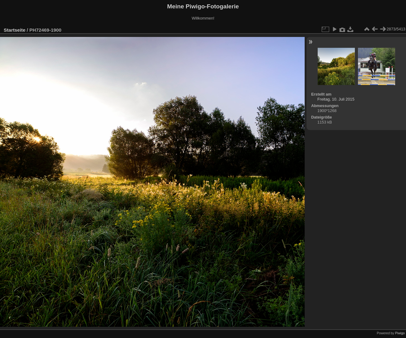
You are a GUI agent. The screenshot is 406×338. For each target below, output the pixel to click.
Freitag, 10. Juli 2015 (336, 99)
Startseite (14, 30)
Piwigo (400, 333)
